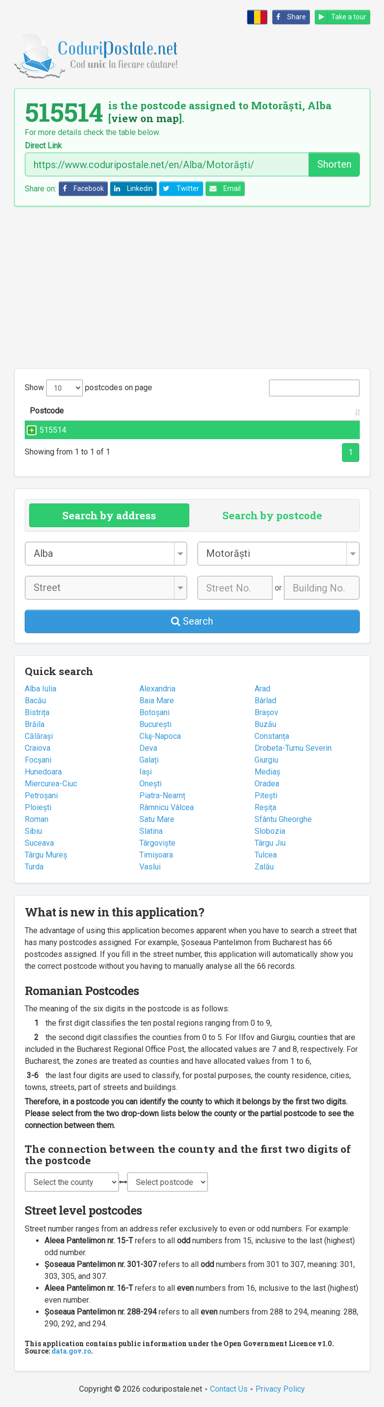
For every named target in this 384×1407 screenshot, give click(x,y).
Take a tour (340, 17)
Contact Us (229, 1389)
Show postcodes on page (88, 388)
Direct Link (43, 146)
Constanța (272, 736)
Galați (149, 760)
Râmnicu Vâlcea (166, 807)
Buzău (265, 724)
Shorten (334, 164)
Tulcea (266, 855)
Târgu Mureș (46, 855)
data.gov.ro (71, 1351)
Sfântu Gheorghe (283, 819)
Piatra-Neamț (162, 795)
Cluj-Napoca (160, 736)
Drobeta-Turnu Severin (293, 748)
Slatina (151, 831)
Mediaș (267, 771)
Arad (262, 688)
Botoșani (154, 712)
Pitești (266, 795)
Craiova (37, 748)
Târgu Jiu (270, 843)
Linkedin (132, 188)
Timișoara (156, 855)
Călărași (39, 736)
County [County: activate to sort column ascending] (322, 410)
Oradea (267, 783)
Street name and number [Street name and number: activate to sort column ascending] (138, 410)
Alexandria (157, 688)
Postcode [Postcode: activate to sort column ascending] (47, 410)
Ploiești (38, 807)
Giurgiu (266, 760)
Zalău (264, 866)
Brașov (266, 712)
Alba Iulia (40, 688)
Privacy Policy (280, 1389)
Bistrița (37, 712)
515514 (43, 430)
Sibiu (33, 831)
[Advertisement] (192, 287)
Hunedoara (43, 771)
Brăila (34, 724)
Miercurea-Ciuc (51, 783)
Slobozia (270, 831)
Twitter (179, 188)
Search (192, 621)
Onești (150, 783)
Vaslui (150, 866)
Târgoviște (157, 843)
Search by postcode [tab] (272, 515)
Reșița (265, 807)
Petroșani (41, 795)
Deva (148, 748)
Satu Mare (156, 819)
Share (289, 17)
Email (223, 188)
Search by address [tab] (109, 515)
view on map (145, 118)
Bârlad (265, 700)
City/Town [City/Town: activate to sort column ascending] (258, 410)
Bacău (35, 700)
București (155, 724)
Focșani (38, 760)
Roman (36, 819)
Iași (145, 771)
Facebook (81, 188)
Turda (34, 866)
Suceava (39, 843)
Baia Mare (156, 700)
